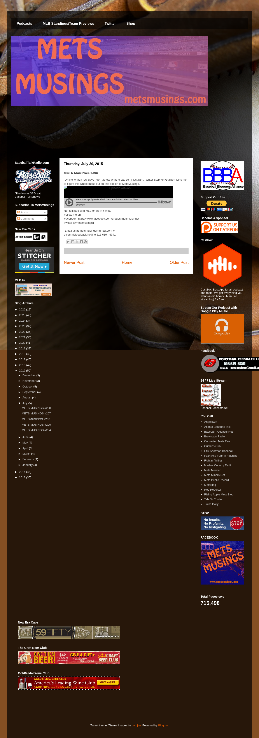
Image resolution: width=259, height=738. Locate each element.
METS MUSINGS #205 (36, 424)
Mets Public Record (216, 480)
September (30, 392)
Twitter (110, 23)
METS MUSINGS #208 (36, 408)
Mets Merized (212, 470)
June (26, 437)
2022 (22, 331)
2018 (22, 354)
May (26, 442)
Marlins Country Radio (218, 465)
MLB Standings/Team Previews (68, 23)
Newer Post (74, 262)
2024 (22, 320)
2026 (22, 309)
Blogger (163, 725)
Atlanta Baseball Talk (217, 426)
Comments (25, 218)
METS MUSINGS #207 (36, 413)
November (30, 380)
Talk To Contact (214, 499)
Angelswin (210, 421)
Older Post (179, 262)
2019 (22, 348)
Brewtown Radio (214, 436)
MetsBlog (210, 484)
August (27, 397)
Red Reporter (212, 489)
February (29, 459)
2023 (22, 326)
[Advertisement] (97, 707)
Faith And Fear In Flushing (220, 455)
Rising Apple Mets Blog (218, 494)
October (28, 386)
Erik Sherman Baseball (218, 451)
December (30, 375)
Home (127, 262)
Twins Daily (211, 504)
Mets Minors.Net (214, 475)
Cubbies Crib (212, 446)
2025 (22, 315)
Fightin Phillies (213, 460)
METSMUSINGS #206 (36, 419)
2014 (22, 472)
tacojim (136, 725)
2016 (22, 365)
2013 (22, 477)
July (25, 403)
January (28, 465)
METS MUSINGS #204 (36, 430)
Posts (22, 212)
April (26, 448)
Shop (130, 23)
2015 (22, 370)
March (27, 453)
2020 (22, 342)
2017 (22, 359)
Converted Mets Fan (217, 441)
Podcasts (24, 23)
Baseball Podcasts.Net (218, 431)
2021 (22, 337)
